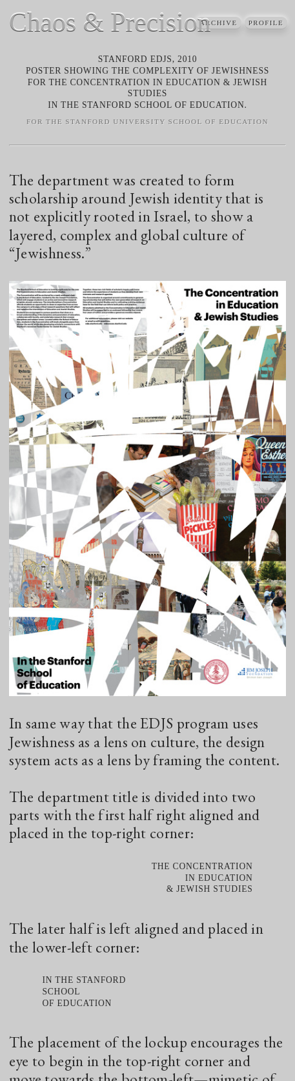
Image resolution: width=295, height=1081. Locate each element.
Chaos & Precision (109, 22)
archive (219, 22)
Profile (266, 22)
